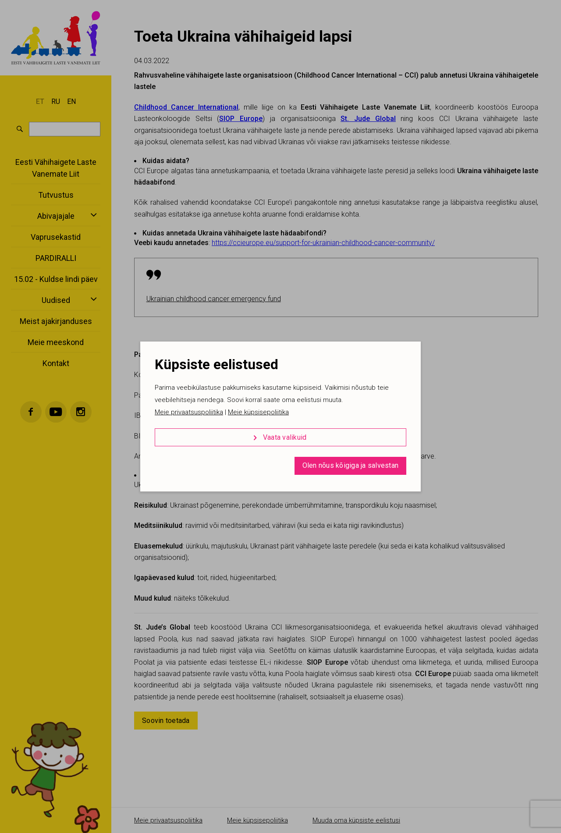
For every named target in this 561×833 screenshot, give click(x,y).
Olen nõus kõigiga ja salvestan (350, 465)
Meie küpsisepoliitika (258, 412)
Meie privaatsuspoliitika (189, 412)
